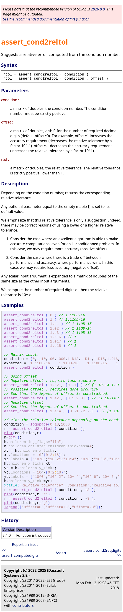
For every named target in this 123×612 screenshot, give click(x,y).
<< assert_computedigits (20, 553)
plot (8, 433)
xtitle (10, 486)
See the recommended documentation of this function (46, 19)
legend (10, 507)
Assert (61, 552)
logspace (39, 425)
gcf (11, 438)
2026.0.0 (98, 9)
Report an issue (25, 544)
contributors (23, 605)
